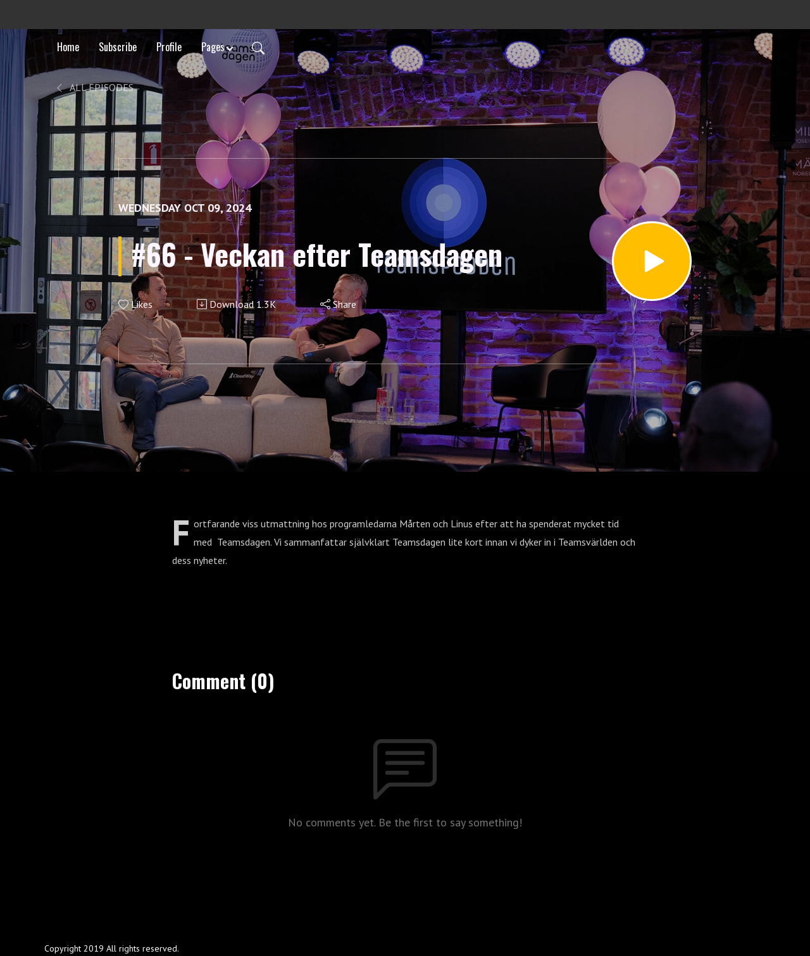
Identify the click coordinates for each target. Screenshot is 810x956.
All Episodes (94, 87)
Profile (169, 46)
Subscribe (118, 46)
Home (68, 46)
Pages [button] (213, 46)
